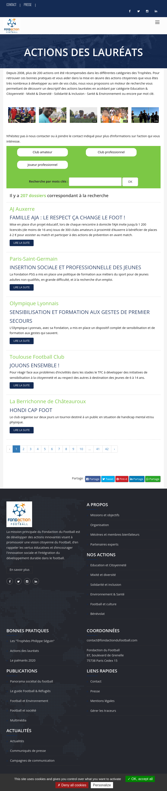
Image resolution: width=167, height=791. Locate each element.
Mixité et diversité (103, 575)
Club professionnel (111, 152)
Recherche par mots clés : (48, 181)
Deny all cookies (72, 785)
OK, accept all (140, 779)
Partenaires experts (104, 544)
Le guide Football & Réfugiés (30, 691)
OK (130, 182)
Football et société (23, 710)
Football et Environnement (29, 701)
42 (107, 449)
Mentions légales (102, 701)
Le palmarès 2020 (23, 660)
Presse (27, 4)
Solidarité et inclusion (105, 585)
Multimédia (18, 720)
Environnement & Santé (107, 594)
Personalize (102, 785)
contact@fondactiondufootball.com (112, 640)
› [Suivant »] (114, 449)
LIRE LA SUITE (21, 243)
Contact (11, 4)
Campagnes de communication (32, 760)
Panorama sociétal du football (31, 681)
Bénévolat (97, 614)
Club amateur (42, 152)
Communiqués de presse (28, 751)
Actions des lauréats (24, 651)
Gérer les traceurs (103, 711)
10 (81, 449)
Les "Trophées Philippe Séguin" (32, 641)
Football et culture (103, 604)
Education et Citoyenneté (108, 565)
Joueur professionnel (43, 165)
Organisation (99, 525)
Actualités (17, 741)
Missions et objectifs (104, 515)
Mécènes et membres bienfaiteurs (114, 534)
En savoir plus (20, 570)
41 (98, 449)
